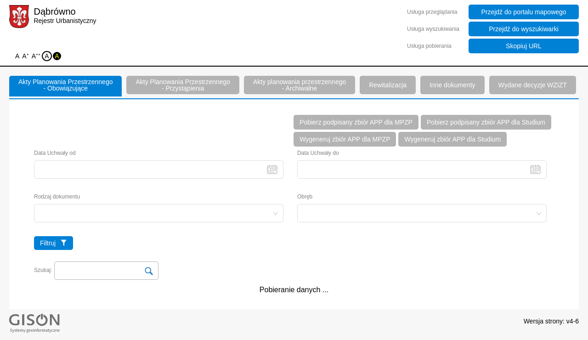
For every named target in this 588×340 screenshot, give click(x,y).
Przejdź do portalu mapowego (523, 12)
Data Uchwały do (422, 164)
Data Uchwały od (158, 164)
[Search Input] (106, 270)
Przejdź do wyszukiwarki (524, 29)
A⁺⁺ (37, 56)
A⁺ (26, 56)
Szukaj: (43, 270)
